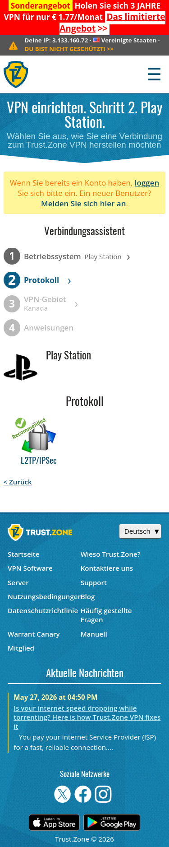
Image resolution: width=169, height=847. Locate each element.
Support (94, 582)
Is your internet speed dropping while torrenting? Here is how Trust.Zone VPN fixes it (87, 717)
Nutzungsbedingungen (44, 596)
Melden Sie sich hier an (83, 203)
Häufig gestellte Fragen (106, 615)
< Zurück (18, 481)
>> (112, 22)
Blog (88, 596)
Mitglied (21, 647)
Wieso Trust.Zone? (111, 553)
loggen (147, 182)
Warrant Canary (34, 633)
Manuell (94, 633)
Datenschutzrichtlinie (43, 610)
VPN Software (30, 567)
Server (18, 582)
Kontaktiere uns (107, 567)
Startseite (24, 553)
